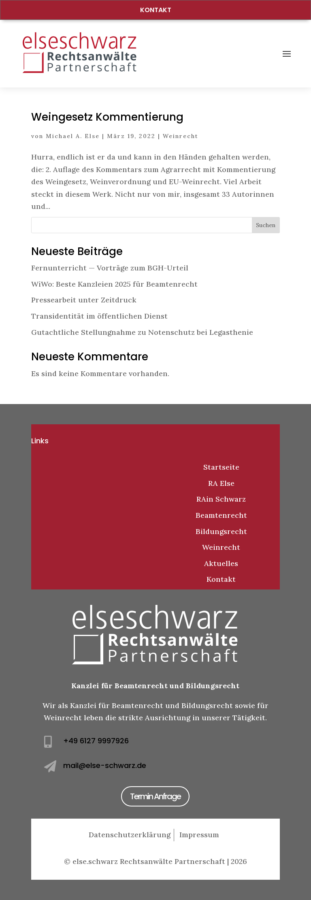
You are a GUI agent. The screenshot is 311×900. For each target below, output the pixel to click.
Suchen (265, 225)
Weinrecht (180, 136)
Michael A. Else (73, 136)
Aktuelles (221, 563)
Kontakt (155, 10)
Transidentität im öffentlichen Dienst (99, 316)
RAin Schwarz (221, 499)
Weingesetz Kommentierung (107, 117)
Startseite (221, 467)
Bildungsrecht (221, 531)
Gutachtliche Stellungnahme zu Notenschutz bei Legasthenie (142, 332)
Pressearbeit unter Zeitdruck (83, 299)
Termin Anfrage (155, 796)
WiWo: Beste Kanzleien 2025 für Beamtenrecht (114, 284)
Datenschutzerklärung (129, 834)
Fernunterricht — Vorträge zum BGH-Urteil (109, 267)
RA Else (221, 483)
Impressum (199, 834)
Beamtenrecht (221, 515)
